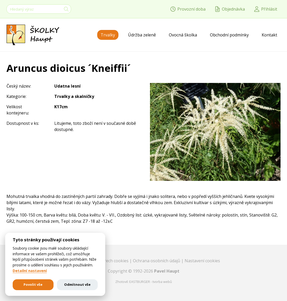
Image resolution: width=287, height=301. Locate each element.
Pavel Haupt (166, 271)
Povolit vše (33, 284)
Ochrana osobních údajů (157, 261)
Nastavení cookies (202, 261)
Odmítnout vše (77, 284)
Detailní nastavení (30, 270)
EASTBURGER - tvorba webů (150, 281)
